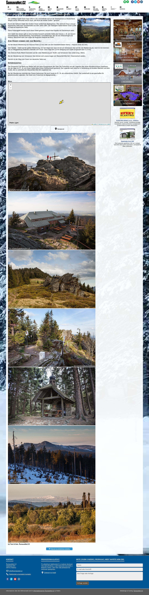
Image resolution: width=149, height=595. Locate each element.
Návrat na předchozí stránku (60, 549)
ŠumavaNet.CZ (138, 591)
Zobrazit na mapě (50, 572)
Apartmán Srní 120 (127, 141)
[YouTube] (138, 1)
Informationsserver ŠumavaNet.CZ (43, 591)
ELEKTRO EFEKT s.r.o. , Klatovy (127, 120)
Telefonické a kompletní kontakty (20, 574)
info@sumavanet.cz (15, 571)
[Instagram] (141, 1)
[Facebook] (132, 1)
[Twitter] (135, 1)
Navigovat (59, 129)
